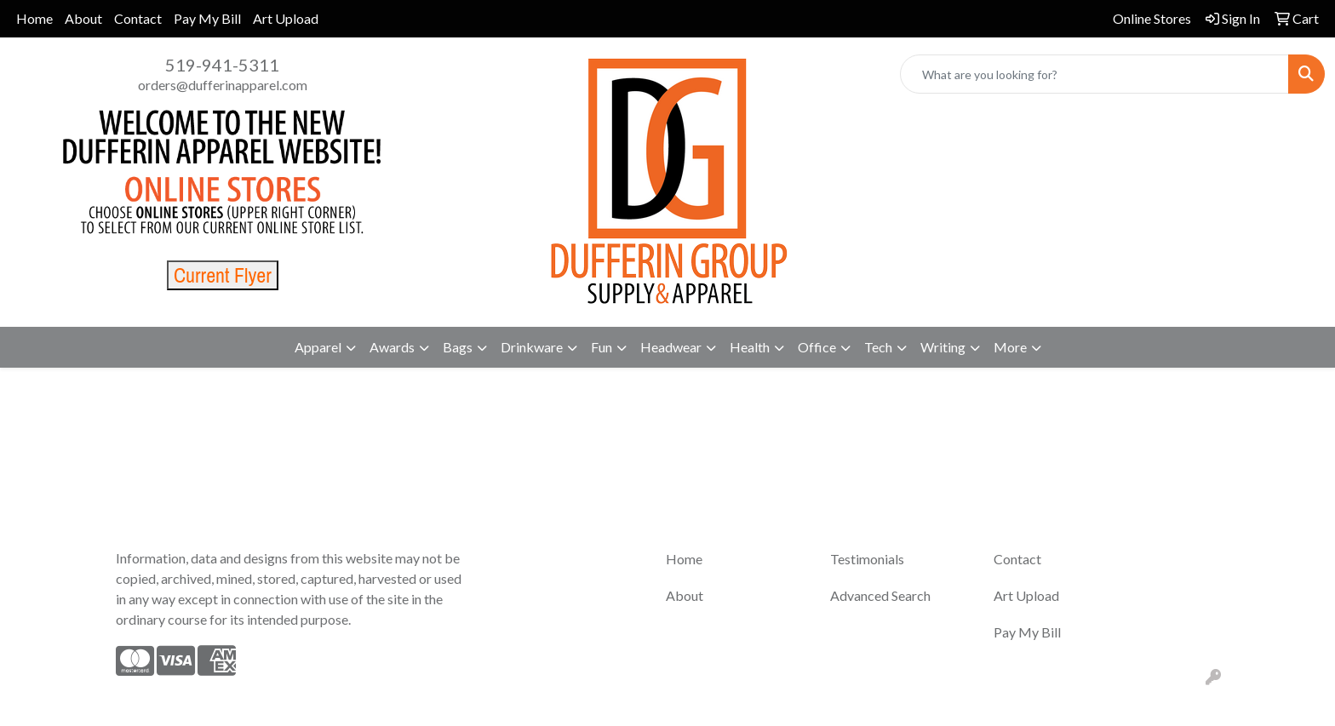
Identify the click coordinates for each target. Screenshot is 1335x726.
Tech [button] (878, 347)
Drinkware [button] (532, 347)
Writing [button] (942, 347)
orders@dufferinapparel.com (222, 85)
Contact (138, 18)
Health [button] (750, 347)
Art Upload (285, 18)
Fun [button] (601, 347)
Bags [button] (458, 347)
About (83, 18)
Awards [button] (392, 347)
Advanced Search (880, 595)
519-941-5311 (222, 64)
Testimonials (867, 559)
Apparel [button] (318, 347)
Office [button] (817, 347)
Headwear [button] (671, 347)
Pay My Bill (207, 18)
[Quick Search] (1094, 74)
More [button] (1010, 347)
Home (34, 18)
